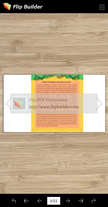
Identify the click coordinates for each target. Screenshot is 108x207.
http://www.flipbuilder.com (54, 106)
